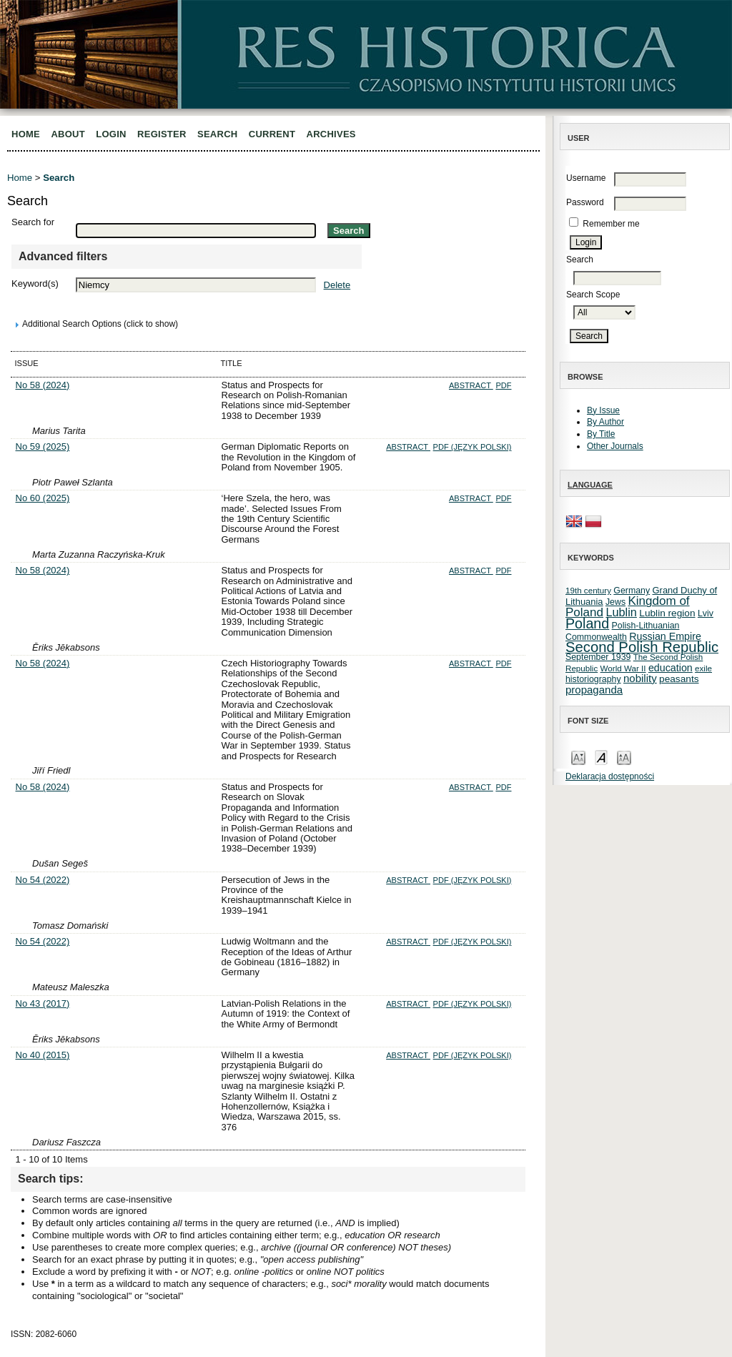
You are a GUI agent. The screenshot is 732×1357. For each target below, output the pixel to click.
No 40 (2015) (43, 1055)
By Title (601, 434)
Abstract (471, 385)
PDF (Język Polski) (472, 447)
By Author (605, 422)
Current (272, 134)
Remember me (611, 224)
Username (585, 178)
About (68, 134)
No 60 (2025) (43, 498)
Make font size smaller (578, 757)
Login (111, 134)
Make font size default (601, 757)
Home (25, 134)
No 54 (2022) (43, 879)
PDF (503, 385)
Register (162, 134)
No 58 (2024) (43, 385)
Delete (337, 285)
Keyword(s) (35, 283)
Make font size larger (624, 757)
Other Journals (615, 446)
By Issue (603, 410)
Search (217, 134)
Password (585, 202)
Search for (32, 222)
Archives (331, 134)
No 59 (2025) (43, 446)
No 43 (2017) (43, 1003)
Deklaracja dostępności (609, 776)
